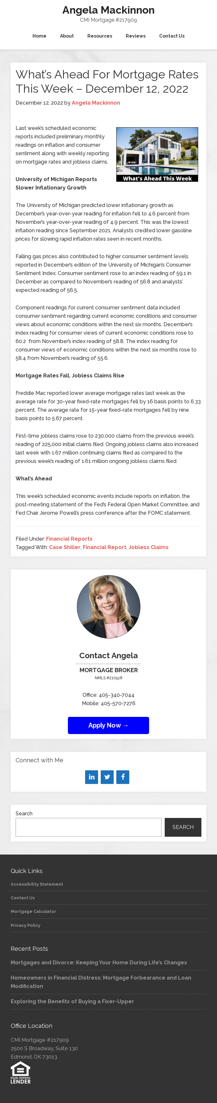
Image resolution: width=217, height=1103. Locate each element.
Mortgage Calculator (33, 911)
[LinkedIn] (91, 777)
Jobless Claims (149, 547)
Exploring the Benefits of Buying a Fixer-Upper (72, 1001)
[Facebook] (122, 777)
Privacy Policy (25, 925)
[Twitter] (107, 777)
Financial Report (104, 547)
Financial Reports (69, 539)
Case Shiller (65, 547)
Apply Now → (108, 725)
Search (24, 813)
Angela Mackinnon (108, 10)
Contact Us (23, 897)
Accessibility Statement (37, 884)
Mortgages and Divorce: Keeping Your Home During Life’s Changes (99, 962)
